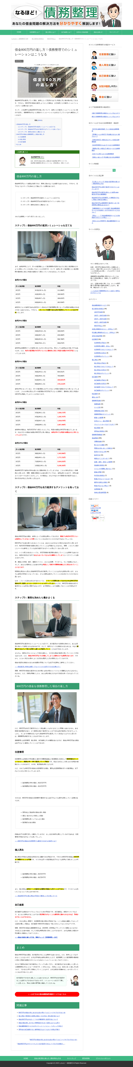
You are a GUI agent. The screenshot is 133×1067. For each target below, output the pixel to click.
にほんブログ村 (96, 508)
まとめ (18, 144)
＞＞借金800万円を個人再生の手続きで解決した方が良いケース (36, 896)
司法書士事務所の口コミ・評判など (104, 332)
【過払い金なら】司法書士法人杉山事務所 (106, 157)
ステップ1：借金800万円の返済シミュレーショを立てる (36, 127)
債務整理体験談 (97, 434)
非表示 (40, 120)
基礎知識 (97, 404)
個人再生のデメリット (101, 373)
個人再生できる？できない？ (103, 366)
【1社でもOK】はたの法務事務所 (103, 154)
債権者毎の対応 (99, 411)
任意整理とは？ (35, 32)
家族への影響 (98, 417)
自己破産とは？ (66, 32)
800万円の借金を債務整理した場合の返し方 (30, 134)
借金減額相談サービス (99, 305)
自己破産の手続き (100, 380)
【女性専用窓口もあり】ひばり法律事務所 (106, 145)
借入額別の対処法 (98, 308)
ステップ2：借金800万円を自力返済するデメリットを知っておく (39, 129)
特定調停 (95, 394)
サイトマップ (114, 32)
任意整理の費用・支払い (102, 346)
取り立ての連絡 (99, 445)
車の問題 (97, 428)
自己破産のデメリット (101, 390)
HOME (19, 32)
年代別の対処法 (99, 475)
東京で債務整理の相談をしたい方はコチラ (106, 116)
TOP (19, 39)
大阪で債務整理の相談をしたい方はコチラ (106, 113)
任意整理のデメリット (101, 356)
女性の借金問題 (97, 336)
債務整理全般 (96, 400)
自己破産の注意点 (100, 383)
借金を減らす (98, 32)
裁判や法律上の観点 (101, 482)
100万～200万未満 (100, 315)
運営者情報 (86, 1058)
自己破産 (22, 142)
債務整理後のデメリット (102, 414)
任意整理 (22, 137)
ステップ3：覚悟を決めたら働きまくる (31, 132)
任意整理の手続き (100, 343)
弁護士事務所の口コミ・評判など (103, 329)
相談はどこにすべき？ (101, 458)
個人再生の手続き (100, 363)
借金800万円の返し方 (23, 124)
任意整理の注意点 (100, 353)
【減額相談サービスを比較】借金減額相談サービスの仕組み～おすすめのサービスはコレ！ (106, 210)
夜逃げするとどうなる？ (102, 479)
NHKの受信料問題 (100, 492)
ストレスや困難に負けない (103, 468)
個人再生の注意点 (100, 370)
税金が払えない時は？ (101, 485)
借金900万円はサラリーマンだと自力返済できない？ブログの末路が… (41, 1044)
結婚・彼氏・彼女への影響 (103, 462)
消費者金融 (98, 441)
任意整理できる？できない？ (103, 349)
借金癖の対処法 (99, 465)
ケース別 (97, 407)
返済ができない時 (100, 451)
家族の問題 (98, 472)
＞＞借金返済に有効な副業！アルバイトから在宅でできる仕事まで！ (38, 666)
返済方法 (97, 455)
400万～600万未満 (100, 322)
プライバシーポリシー (103, 1058)
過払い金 (95, 397)
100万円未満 (98, 312)
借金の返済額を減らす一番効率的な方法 (47, 1058)
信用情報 (97, 489)
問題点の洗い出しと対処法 (103, 448)
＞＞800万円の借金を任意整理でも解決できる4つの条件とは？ (36, 841)
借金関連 (95, 438)
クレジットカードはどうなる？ (104, 424)
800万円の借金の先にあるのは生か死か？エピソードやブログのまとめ (53, 1039)
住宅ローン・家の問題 (101, 421)
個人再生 (22, 139)
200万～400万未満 (100, 319)
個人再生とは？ (51, 32)
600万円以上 (19, 61)
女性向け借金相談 (82, 32)
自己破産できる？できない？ (103, 387)
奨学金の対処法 (99, 431)
